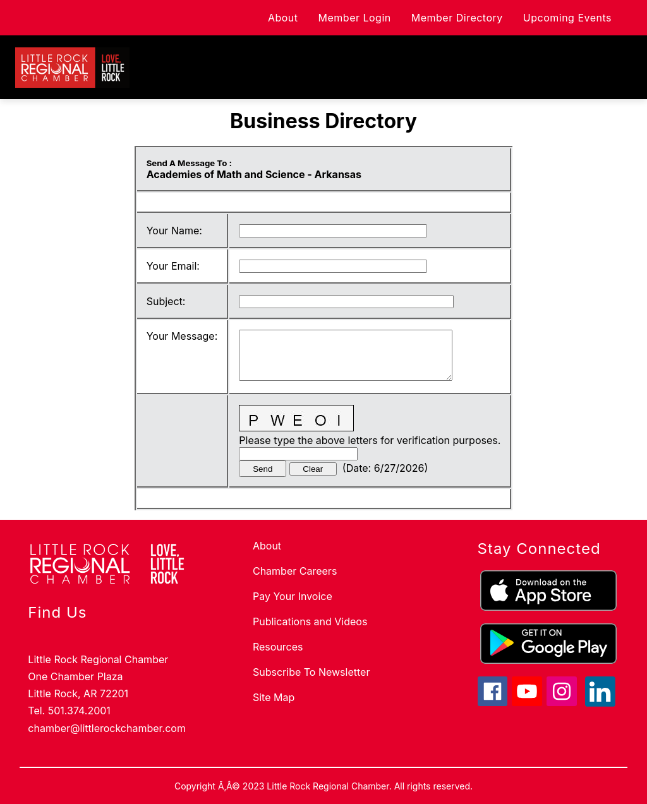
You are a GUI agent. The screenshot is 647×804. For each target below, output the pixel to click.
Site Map (273, 697)
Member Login (354, 17)
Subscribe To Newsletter (311, 672)
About (283, 17)
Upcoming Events (567, 17)
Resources (278, 646)
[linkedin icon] (600, 703)
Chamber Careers (295, 571)
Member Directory (457, 17)
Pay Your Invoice (292, 596)
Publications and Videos (310, 621)
